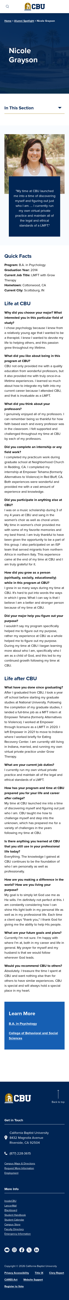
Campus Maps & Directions (19, 1163)
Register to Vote (14, 1286)
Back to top (58, 1102)
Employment (11, 1173)
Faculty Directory (14, 1229)
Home (7, 21)
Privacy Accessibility (16, 1273)
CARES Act (10, 1280)
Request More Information (19, 1168)
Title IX (39, 1273)
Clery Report (56, 1273)
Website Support (33, 1280)
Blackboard (10, 1210)
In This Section (19, 108)
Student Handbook (15, 1215)
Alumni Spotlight (24, 21)
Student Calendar (14, 1219)
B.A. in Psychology (23, 1023)
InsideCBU (10, 1201)
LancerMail (10, 1205)
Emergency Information (17, 1234)
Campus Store (12, 1224)
